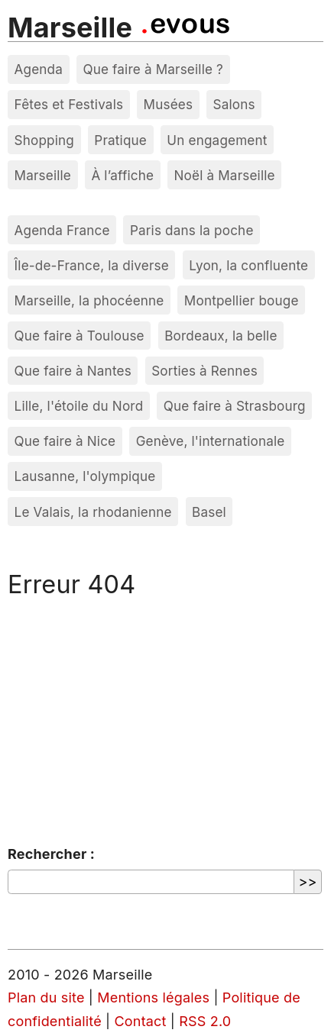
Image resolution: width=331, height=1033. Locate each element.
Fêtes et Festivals (69, 104)
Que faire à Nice (65, 441)
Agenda (39, 69)
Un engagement (217, 140)
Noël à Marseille (224, 175)
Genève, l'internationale (210, 441)
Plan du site (46, 997)
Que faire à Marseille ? (153, 69)
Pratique (120, 140)
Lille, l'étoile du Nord (79, 406)
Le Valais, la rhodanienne (93, 512)
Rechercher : (51, 854)
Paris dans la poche (192, 230)
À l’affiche (122, 175)
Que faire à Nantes (73, 371)
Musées (168, 104)
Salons (234, 104)
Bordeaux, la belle (220, 336)
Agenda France (62, 230)
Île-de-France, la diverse (92, 265)
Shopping (44, 140)
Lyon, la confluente (248, 265)
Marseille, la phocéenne (89, 300)
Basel (209, 512)
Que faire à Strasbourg (235, 406)
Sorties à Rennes (204, 371)
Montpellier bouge (241, 300)
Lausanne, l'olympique (85, 476)
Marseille (70, 27)
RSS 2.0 (205, 1021)
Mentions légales (153, 997)
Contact (141, 1021)
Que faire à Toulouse (79, 336)
